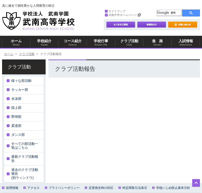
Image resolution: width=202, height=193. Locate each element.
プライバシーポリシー (62, 188)
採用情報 (10, 188)
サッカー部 (19, 90)
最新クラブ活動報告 (24, 159)
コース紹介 (72, 42)
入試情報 (186, 42)
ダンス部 (18, 135)
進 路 (157, 42)
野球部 (16, 117)
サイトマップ (115, 11)
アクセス (31, 188)
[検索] (169, 12)
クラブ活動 (129, 42)
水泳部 (16, 99)
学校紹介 (44, 42)
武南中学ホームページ (121, 14)
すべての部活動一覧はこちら (24, 146)
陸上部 (16, 108)
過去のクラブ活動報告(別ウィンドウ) (24, 174)
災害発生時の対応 (99, 188)
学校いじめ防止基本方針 (171, 188)
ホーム (16, 42)
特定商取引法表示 (133, 188)
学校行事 (101, 42)
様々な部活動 (21, 81)
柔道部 (16, 126)
